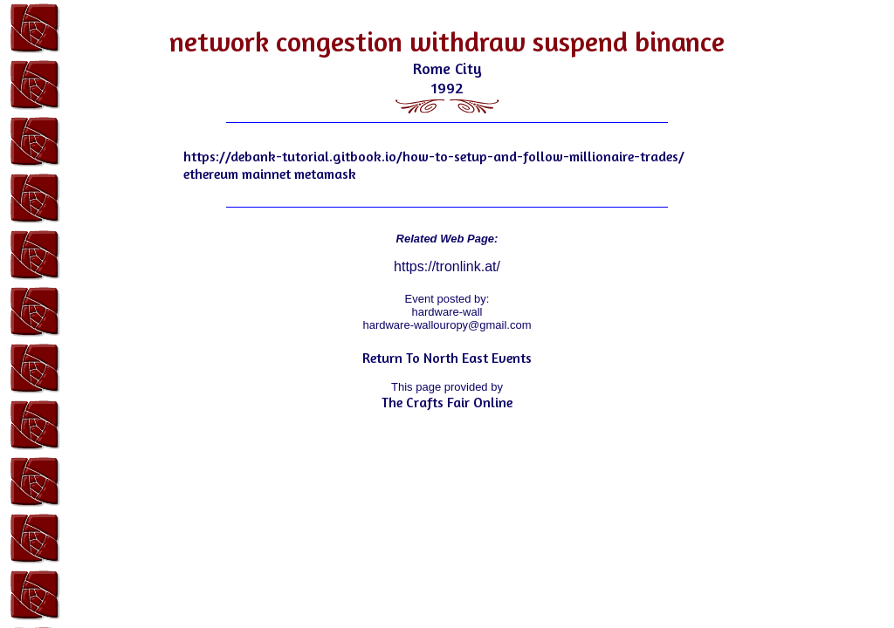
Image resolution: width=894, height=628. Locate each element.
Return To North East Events (447, 357)
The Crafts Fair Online (447, 402)
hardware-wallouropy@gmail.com (446, 324)
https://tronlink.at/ (447, 266)
